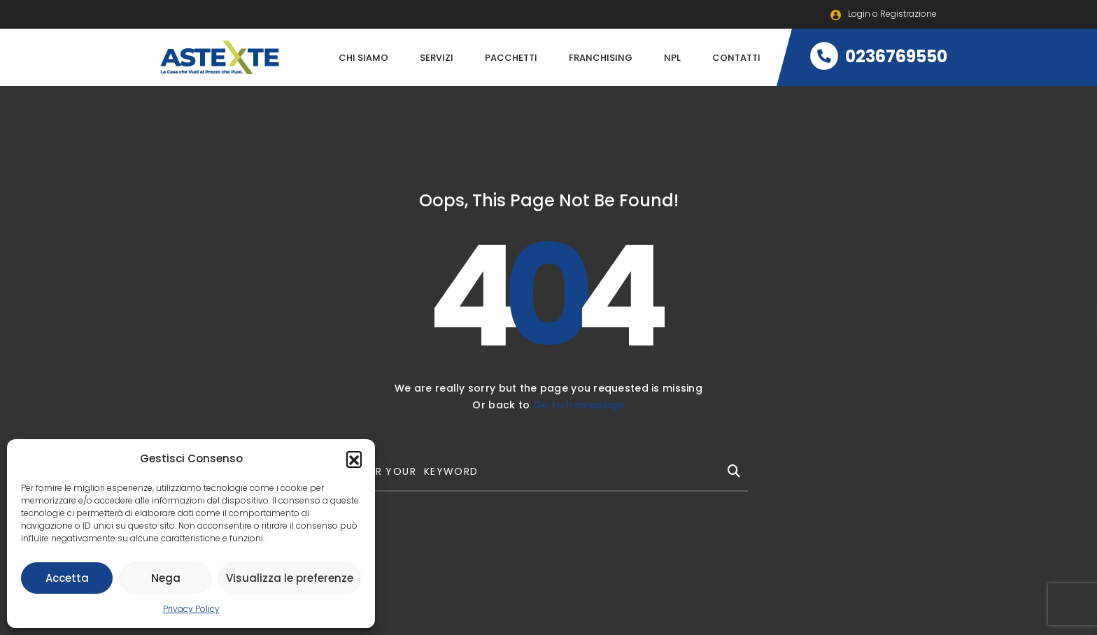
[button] (354, 459)
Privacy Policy (191, 609)
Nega (166, 578)
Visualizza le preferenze (289, 578)
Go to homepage (579, 405)
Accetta (67, 578)
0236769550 (878, 56)
